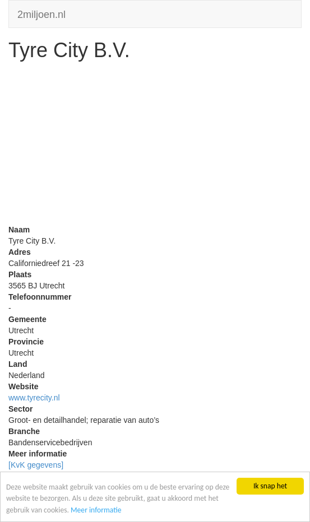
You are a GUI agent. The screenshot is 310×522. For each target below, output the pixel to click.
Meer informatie (96, 510)
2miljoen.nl (41, 13)
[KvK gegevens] (35, 464)
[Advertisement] (155, 145)
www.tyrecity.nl (34, 397)
